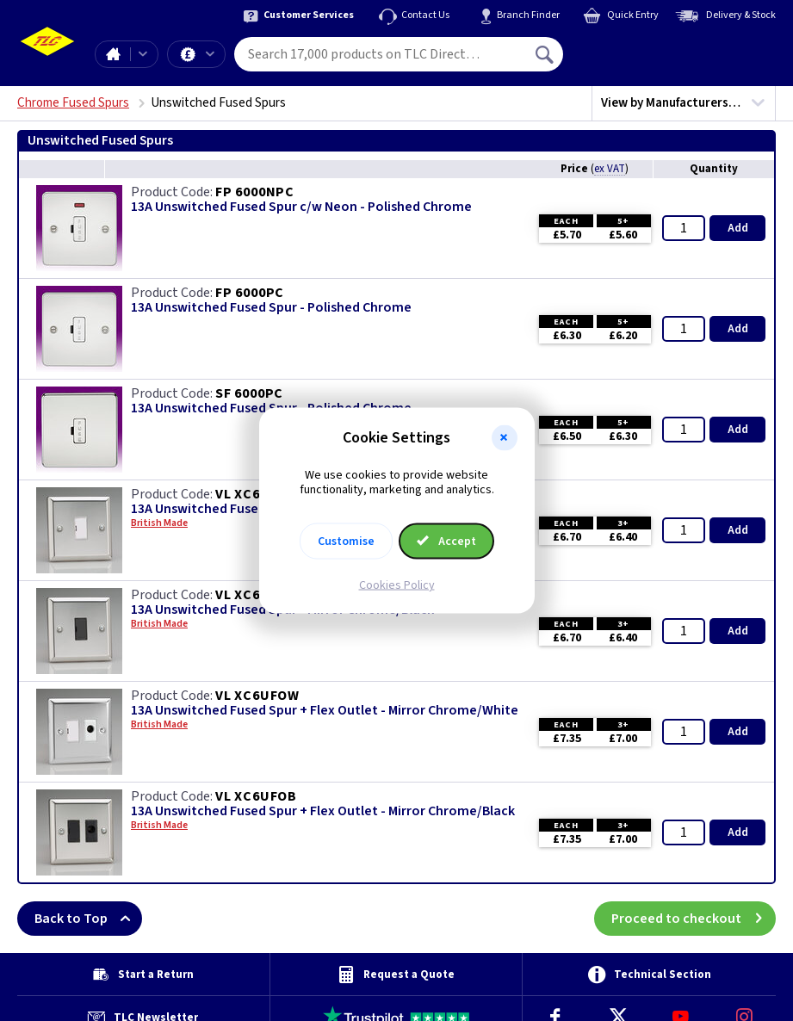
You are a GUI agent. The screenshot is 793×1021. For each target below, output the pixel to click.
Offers (210, 54)
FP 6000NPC (254, 192)
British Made (159, 624)
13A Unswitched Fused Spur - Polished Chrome (271, 308)
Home (113, 54)
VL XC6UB (247, 594)
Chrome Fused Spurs (73, 103)
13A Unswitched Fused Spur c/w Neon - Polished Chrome (301, 207)
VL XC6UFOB (256, 796)
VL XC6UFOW (257, 695)
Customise (346, 540)
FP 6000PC (249, 292)
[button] (504, 438)
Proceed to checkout (693, 918)
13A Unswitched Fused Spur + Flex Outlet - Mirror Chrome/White (324, 710)
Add (738, 228)
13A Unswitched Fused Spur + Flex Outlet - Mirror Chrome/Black (323, 811)
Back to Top (88, 918)
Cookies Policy (397, 584)
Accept (447, 540)
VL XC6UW (248, 494)
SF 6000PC (249, 393)
